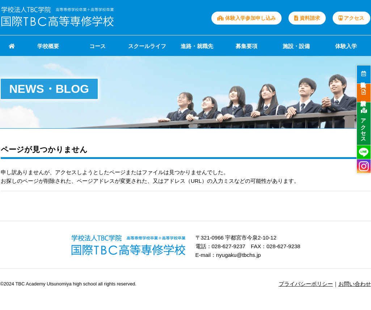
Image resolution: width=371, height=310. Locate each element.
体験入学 (346, 46)
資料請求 (307, 18)
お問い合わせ (354, 284)
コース (97, 46)
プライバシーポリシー (306, 284)
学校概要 (48, 46)
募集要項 (246, 46)
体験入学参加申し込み (246, 18)
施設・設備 (296, 46)
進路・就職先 (197, 46)
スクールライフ (147, 46)
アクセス (351, 18)
